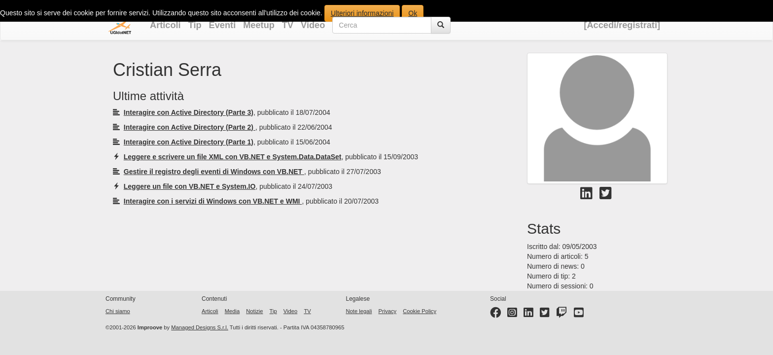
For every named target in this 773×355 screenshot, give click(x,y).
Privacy (387, 311)
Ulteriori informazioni (362, 13)
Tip (195, 25)
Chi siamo (117, 311)
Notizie (254, 311)
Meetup (259, 25)
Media (232, 311)
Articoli (165, 25)
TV (287, 25)
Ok (412, 13)
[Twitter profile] (545, 315)
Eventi (222, 25)
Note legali (359, 311)
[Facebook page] (495, 315)
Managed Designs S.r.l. (199, 327)
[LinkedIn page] (528, 315)
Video (313, 25)
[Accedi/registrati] (622, 25)
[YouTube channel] (579, 315)
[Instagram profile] (512, 315)
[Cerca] (441, 25)
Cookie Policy (419, 311)
